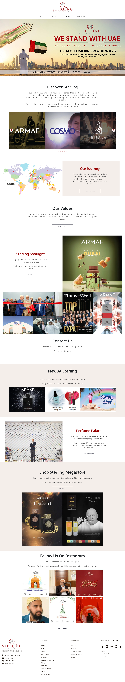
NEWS (68, 16)
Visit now (62, 488)
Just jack (44, 657)
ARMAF (43, 645)
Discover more (90, 191)
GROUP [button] (41, 16)
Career (73, 657)
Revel (43, 663)
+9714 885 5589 (8, 664)
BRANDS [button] (55, 16)
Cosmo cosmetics (47, 660)
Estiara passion (46, 669)
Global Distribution (76, 651)
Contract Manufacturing (77, 654)
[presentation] (11, 130)
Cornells (44, 666)
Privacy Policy (104, 657)
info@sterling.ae (7, 658)
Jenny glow (45, 654)
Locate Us (73, 648)
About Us (73, 645)
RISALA (43, 648)
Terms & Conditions (106, 654)
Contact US (81, 16)
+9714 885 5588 (8, 661)
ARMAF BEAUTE (46, 675)
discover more (89, 453)
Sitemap (103, 651)
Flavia (43, 651)
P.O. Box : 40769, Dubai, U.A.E (12, 655)
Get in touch (62, 357)
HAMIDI (43, 672)
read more (30, 274)
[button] (58, 152)
